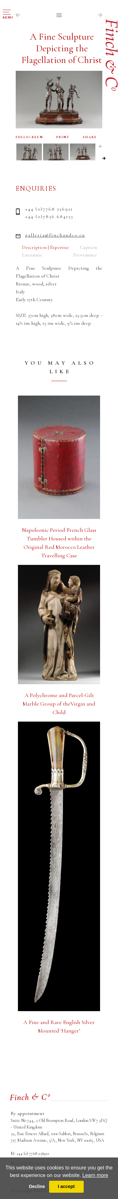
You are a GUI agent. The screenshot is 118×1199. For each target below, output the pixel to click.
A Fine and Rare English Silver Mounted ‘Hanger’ (59, 1026)
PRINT (63, 137)
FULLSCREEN (29, 137)
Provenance (85, 255)
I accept (66, 1186)
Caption (88, 247)
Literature (32, 255)
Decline (37, 1186)
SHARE (90, 137)
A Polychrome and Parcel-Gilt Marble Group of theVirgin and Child (59, 704)
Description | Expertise (45, 247)
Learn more (95, 1175)
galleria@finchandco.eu (55, 235)
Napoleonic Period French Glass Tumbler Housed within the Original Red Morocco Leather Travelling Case (59, 542)
